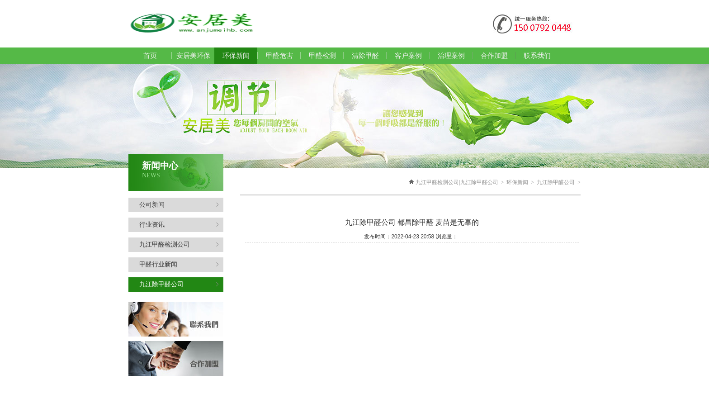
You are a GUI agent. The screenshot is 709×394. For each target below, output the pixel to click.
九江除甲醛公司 (179, 284)
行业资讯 (179, 224)
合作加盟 (494, 55)
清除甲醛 (365, 55)
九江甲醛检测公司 (179, 244)
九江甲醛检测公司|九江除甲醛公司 (457, 182)
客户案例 (408, 55)
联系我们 (537, 55)
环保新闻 (517, 182)
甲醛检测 (322, 55)
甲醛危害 (279, 55)
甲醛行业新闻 (179, 264)
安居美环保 (193, 55)
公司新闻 (179, 204)
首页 (150, 55)
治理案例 (451, 55)
